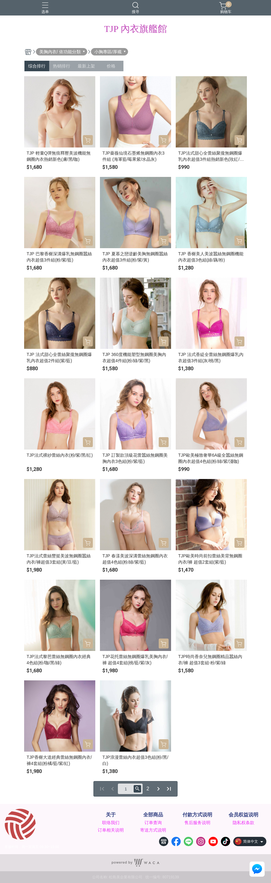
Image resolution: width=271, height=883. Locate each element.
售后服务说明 (197, 822)
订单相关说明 (111, 830)
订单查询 (153, 822)
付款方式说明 (197, 814)
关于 (111, 814)
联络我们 (110, 822)
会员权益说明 (243, 814)
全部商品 (153, 814)
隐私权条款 (243, 822)
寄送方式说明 (153, 830)
